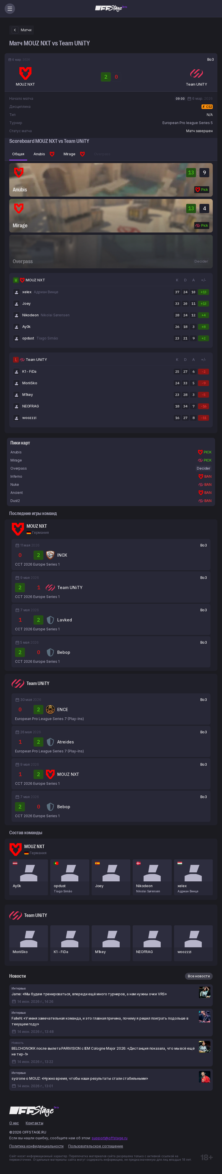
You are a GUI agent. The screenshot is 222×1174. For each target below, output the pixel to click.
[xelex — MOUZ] (193, 877)
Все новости (199, 976)
